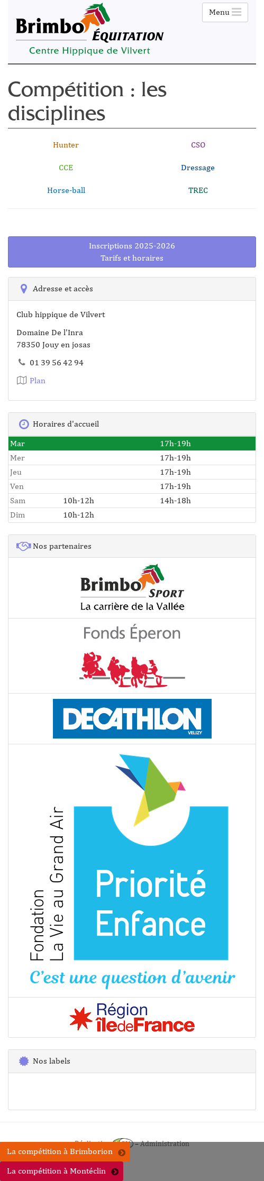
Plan (30, 380)
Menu (225, 12)
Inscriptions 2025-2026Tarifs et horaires (132, 252)
